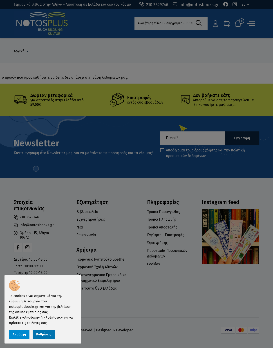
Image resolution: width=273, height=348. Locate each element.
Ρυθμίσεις (43, 334)
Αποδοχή (19, 334)
